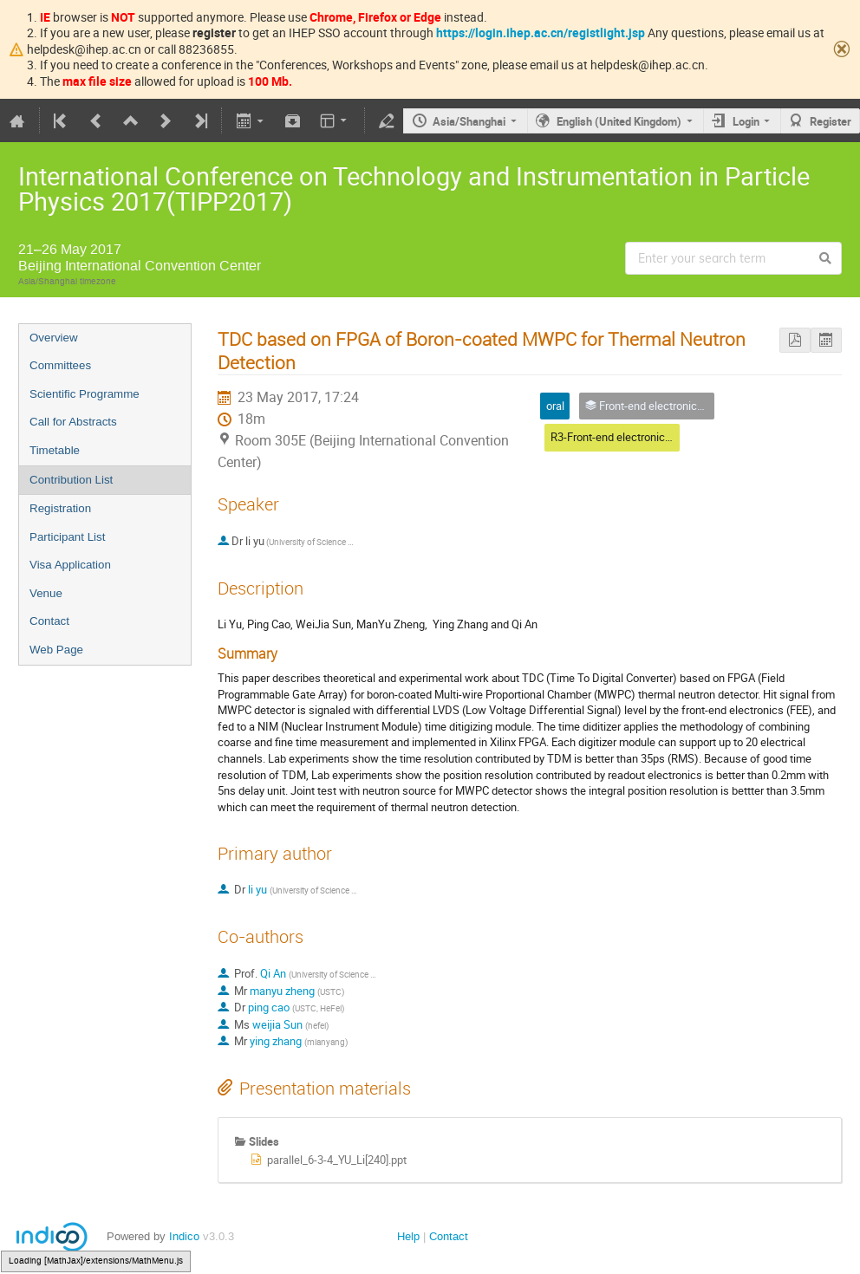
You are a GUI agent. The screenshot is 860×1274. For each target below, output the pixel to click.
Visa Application (70, 564)
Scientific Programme (84, 393)
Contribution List (71, 479)
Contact (49, 620)
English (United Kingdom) (619, 121)
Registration (60, 508)
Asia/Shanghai (469, 121)
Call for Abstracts (73, 421)
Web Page (56, 649)
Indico (184, 1236)
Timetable (54, 450)
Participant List (67, 536)
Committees (60, 365)
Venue (45, 593)
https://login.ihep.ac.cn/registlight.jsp (540, 32)
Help (408, 1236)
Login (746, 121)
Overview (53, 337)
